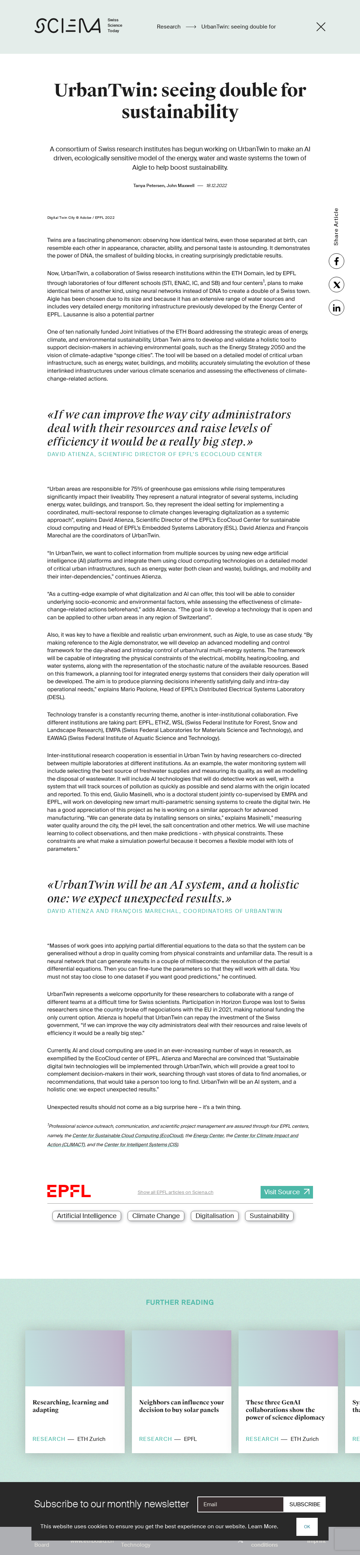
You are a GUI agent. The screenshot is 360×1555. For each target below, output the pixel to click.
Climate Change (156, 1216)
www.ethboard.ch (92, 1541)
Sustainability (269, 1216)
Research (169, 26)
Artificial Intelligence (86, 1216)
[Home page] (85, 27)
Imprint (316, 1541)
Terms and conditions (264, 1540)
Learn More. (263, 1526)
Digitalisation (215, 1216)
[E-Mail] (240, 1504)
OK (307, 1527)
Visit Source (282, 1192)
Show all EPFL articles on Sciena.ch (176, 1192)
